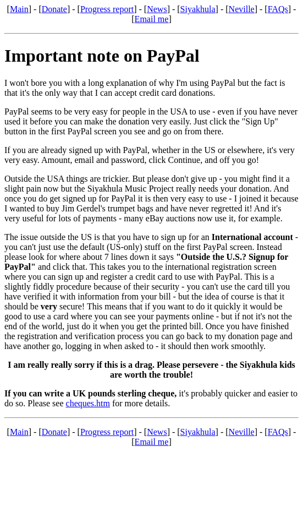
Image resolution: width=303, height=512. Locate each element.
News (157, 9)
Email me (152, 19)
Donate (54, 9)
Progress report (107, 9)
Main (19, 9)
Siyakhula (198, 9)
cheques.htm (88, 403)
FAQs (278, 9)
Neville (242, 9)
